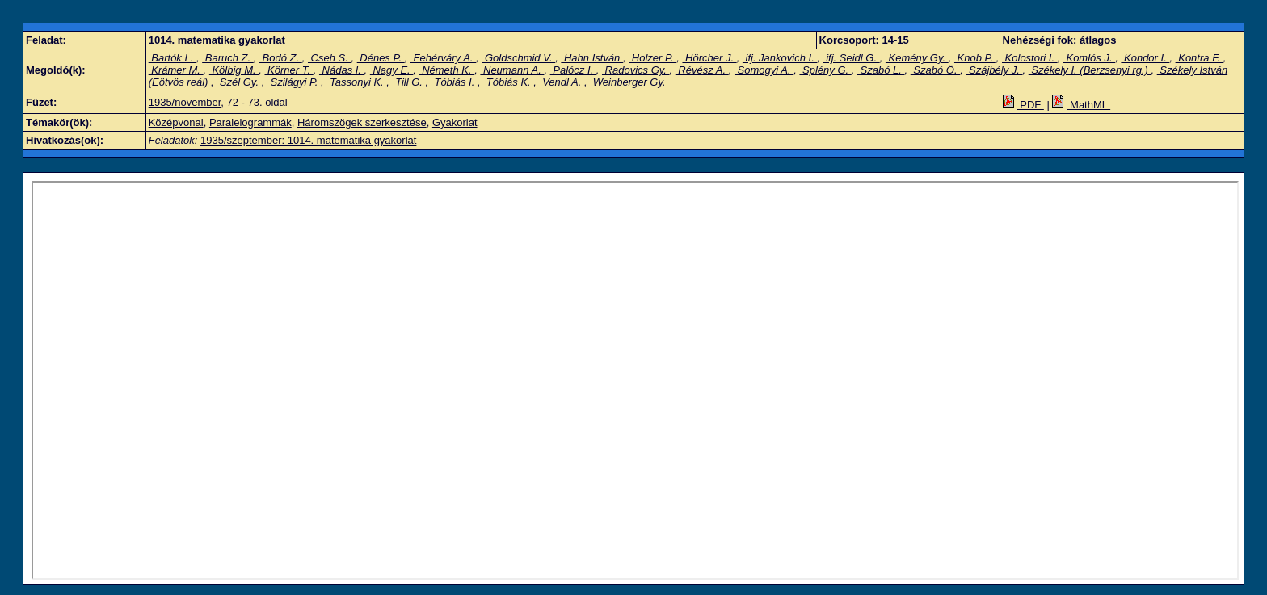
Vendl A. (562, 82)
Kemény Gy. (917, 58)
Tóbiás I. (454, 82)
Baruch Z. (228, 58)
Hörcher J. (709, 58)
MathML (1081, 105)
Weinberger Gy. (629, 82)
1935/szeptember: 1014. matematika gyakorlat (308, 140)
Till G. (409, 82)
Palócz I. (573, 70)
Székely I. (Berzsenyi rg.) (1090, 70)
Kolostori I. (1030, 58)
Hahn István (592, 58)
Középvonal (176, 122)
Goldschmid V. (518, 58)
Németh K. (447, 70)
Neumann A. (512, 70)
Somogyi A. (764, 70)
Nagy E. (391, 70)
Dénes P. (381, 58)
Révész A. (702, 70)
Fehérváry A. (443, 58)
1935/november (185, 102)
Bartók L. (172, 58)
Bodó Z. (280, 58)
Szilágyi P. (294, 82)
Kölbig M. (234, 70)
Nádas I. (341, 70)
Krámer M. (176, 70)
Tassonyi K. (356, 82)
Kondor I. (1145, 58)
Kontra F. (1199, 58)
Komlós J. (1089, 58)
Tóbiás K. (508, 82)
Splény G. (825, 70)
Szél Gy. (239, 82)
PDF (1023, 105)
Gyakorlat (455, 122)
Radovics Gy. (636, 70)
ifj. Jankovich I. (780, 58)
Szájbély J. (994, 70)
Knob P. (975, 58)
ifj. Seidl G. (851, 58)
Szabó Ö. (935, 70)
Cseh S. (329, 58)
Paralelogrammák (250, 122)
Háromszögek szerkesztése (362, 122)
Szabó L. (881, 70)
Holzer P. (652, 58)
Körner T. (288, 70)
